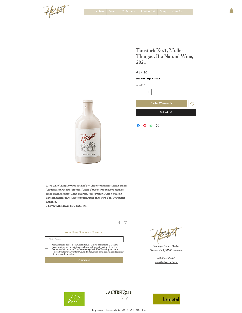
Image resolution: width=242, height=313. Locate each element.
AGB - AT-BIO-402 (134, 310)
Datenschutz (113, 310)
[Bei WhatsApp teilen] (151, 125)
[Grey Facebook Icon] (119, 223)
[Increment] (149, 92)
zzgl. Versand (153, 79)
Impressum (98, 310)
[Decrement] (139, 92)
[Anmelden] (84, 260)
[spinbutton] (144, 92)
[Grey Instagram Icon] (125, 223)
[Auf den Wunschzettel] (192, 104)
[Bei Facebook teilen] (138, 125)
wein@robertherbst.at (166, 262)
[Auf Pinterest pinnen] (145, 125)
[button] (231, 10)
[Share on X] (157, 125)
